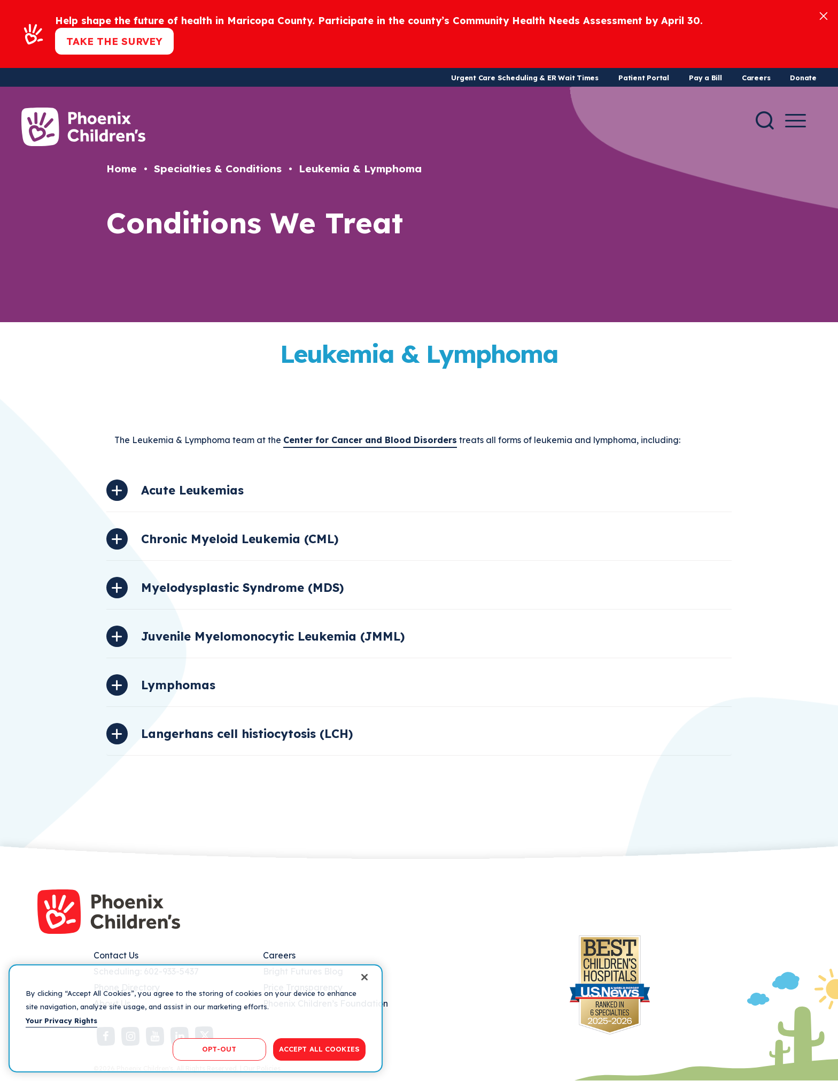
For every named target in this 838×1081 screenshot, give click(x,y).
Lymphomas (178, 684)
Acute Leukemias (192, 490)
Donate (803, 77)
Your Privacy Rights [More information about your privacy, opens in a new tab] (61, 1020)
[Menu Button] (795, 120)
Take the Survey (114, 41)
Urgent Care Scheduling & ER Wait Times (525, 77)
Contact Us (116, 955)
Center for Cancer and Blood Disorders (370, 440)
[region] (196, 1018)
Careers (756, 77)
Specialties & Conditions (218, 168)
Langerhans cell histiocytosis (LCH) (247, 733)
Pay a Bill (705, 77)
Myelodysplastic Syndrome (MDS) (242, 587)
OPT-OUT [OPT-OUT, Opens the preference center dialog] (219, 1049)
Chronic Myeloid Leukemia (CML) (239, 538)
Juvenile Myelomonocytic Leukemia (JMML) (273, 636)
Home (121, 168)
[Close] (823, 15)
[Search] (764, 120)
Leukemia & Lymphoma (360, 168)
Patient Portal (643, 77)
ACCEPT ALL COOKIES (319, 1049)
